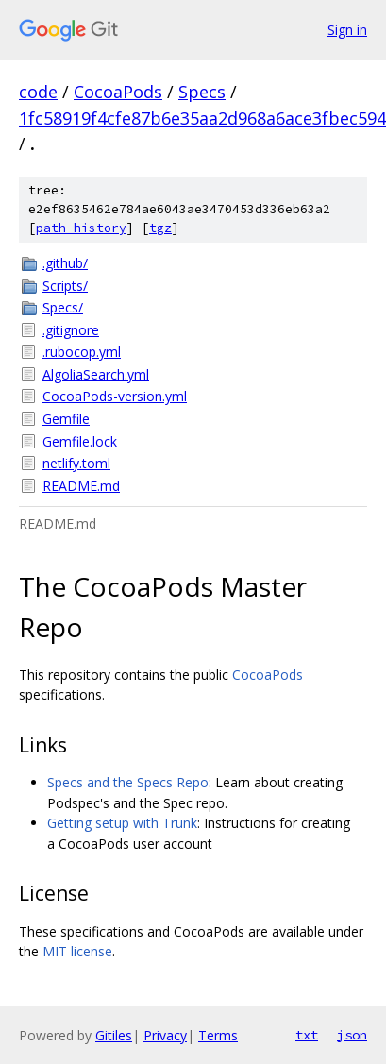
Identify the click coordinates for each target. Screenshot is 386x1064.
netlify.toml (76, 463)
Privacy (165, 1035)
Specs (202, 91)
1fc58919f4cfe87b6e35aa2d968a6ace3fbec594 (202, 118)
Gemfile (66, 419)
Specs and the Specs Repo (128, 782)
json (352, 1034)
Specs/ (62, 307)
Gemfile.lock (79, 441)
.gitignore (70, 330)
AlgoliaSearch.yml (95, 374)
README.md (81, 486)
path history (81, 228)
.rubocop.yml (81, 352)
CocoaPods (118, 91)
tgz (160, 228)
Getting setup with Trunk (122, 823)
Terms (218, 1035)
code (38, 91)
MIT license (77, 951)
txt (306, 1034)
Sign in (347, 30)
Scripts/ (65, 286)
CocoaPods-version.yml (114, 396)
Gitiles (113, 1035)
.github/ (65, 263)
